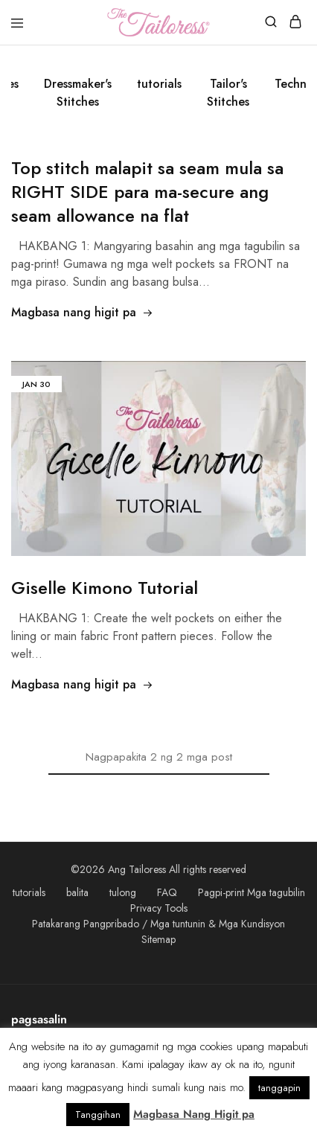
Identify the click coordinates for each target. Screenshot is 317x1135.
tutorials (159, 83)
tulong (122, 892)
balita (77, 892)
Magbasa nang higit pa (82, 312)
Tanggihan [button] (98, 1114)
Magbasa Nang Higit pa (193, 1114)
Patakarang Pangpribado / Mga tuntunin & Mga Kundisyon (158, 923)
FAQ (167, 892)
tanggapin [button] (279, 1088)
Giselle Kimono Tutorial (104, 588)
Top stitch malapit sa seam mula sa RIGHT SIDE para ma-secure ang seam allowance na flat (147, 191)
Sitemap (158, 939)
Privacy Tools (159, 908)
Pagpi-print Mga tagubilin (251, 892)
